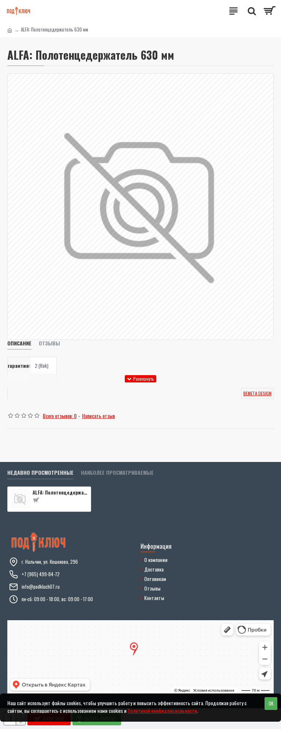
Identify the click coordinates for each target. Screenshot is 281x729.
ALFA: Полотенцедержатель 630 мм (60, 492)
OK (271, 703)
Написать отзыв (98, 415)
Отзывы (49, 343)
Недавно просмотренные (40, 472)
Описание (19, 343)
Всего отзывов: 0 (59, 415)
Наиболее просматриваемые (117, 472)
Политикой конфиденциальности (162, 710)
